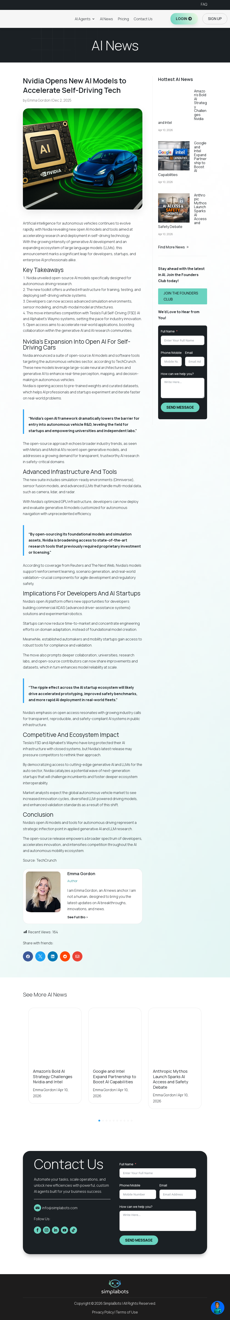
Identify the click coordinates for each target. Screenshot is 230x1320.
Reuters (77, 565)
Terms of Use (127, 1312)
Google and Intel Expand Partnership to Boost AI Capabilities (114, 1076)
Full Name (168, 331)
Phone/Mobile (171, 352)
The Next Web (102, 565)
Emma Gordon (38, 100)
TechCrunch (126, 361)
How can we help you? (177, 374)
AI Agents (83, 18)
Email (189, 352)
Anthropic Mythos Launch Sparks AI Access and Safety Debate (170, 1079)
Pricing (123, 18)
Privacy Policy (103, 1312)
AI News (106, 18)
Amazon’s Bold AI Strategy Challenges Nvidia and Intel (52, 1076)
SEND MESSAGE (180, 407)
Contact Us (143, 18)
